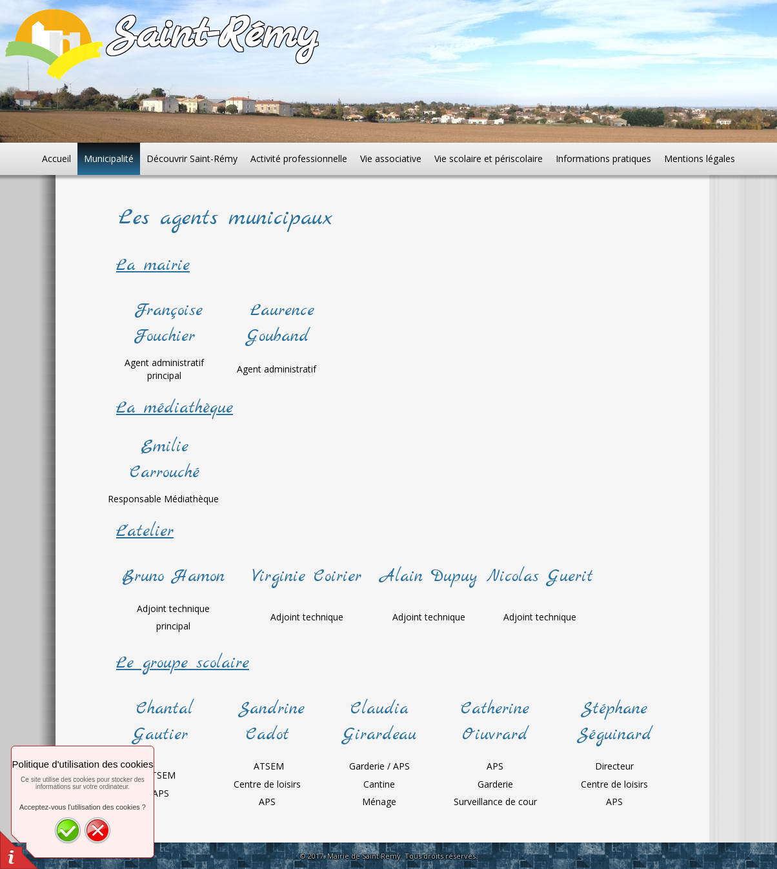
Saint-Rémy (212, 35)
